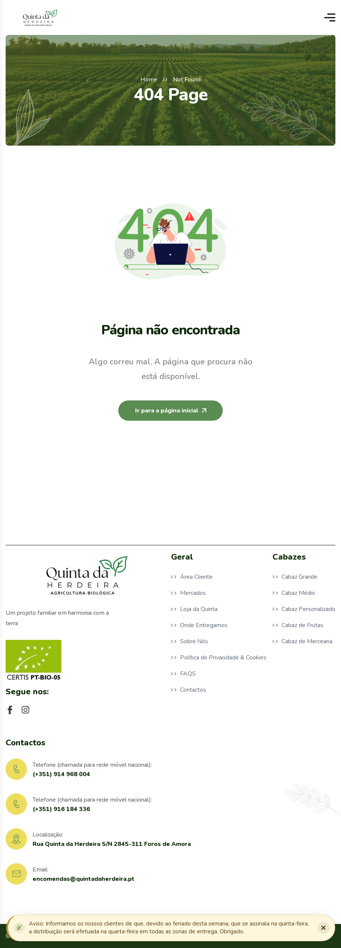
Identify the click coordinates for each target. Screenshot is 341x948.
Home (148, 79)
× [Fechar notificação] (323, 927)
